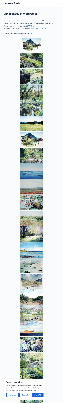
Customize (12, 395)
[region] (25, 389)
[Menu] (58, 3)
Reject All (25, 395)
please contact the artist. (37, 28)
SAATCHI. (30, 26)
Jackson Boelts (12, 3)
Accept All (37, 395)
